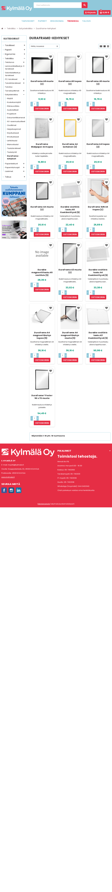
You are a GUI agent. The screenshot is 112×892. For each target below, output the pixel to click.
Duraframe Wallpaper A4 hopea (42, 141)
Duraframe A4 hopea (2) (98, 141)
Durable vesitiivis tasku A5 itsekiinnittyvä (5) (70, 200)
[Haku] (60, 5)
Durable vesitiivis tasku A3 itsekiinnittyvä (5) (98, 317)
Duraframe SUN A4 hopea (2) (98, 199)
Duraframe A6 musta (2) (42, 82)
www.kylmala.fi (8, 450)
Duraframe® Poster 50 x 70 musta (42, 374)
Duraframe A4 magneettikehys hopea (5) (42, 317)
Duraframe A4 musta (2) (41, 199)
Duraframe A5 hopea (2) (70, 82)
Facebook (4, 463)
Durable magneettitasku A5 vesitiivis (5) (42, 259)
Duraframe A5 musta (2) (98, 82)
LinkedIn (18, 463)
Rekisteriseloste (44, 477)
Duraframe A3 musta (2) (70, 257)
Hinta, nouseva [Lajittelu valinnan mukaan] (37, 46)
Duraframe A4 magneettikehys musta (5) (70, 317)
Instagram (11, 463)
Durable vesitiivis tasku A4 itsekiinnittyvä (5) (98, 259)
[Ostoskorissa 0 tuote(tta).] (104, 12)
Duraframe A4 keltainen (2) (70, 141)
